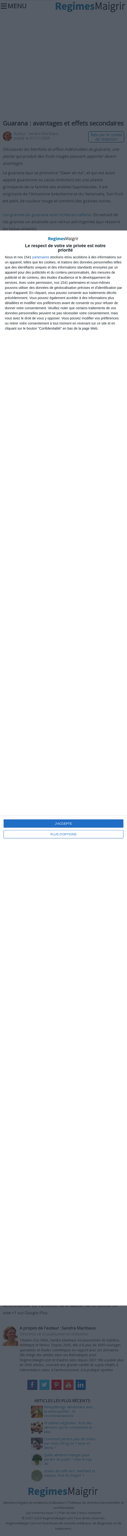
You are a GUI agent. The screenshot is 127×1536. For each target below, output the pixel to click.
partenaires (40, 257)
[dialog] (63, 768)
